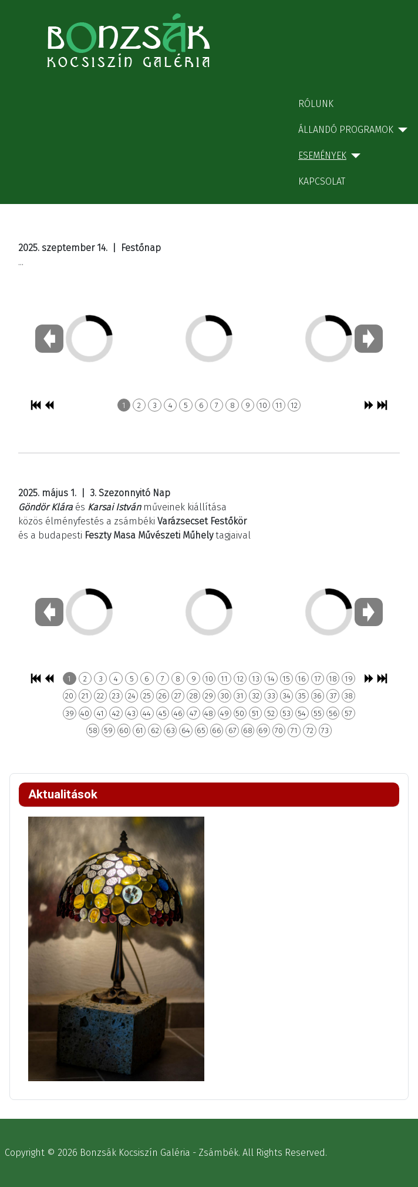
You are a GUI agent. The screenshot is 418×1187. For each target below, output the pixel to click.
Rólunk (315, 103)
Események (322, 155)
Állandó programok (345, 129)
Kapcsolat (321, 181)
